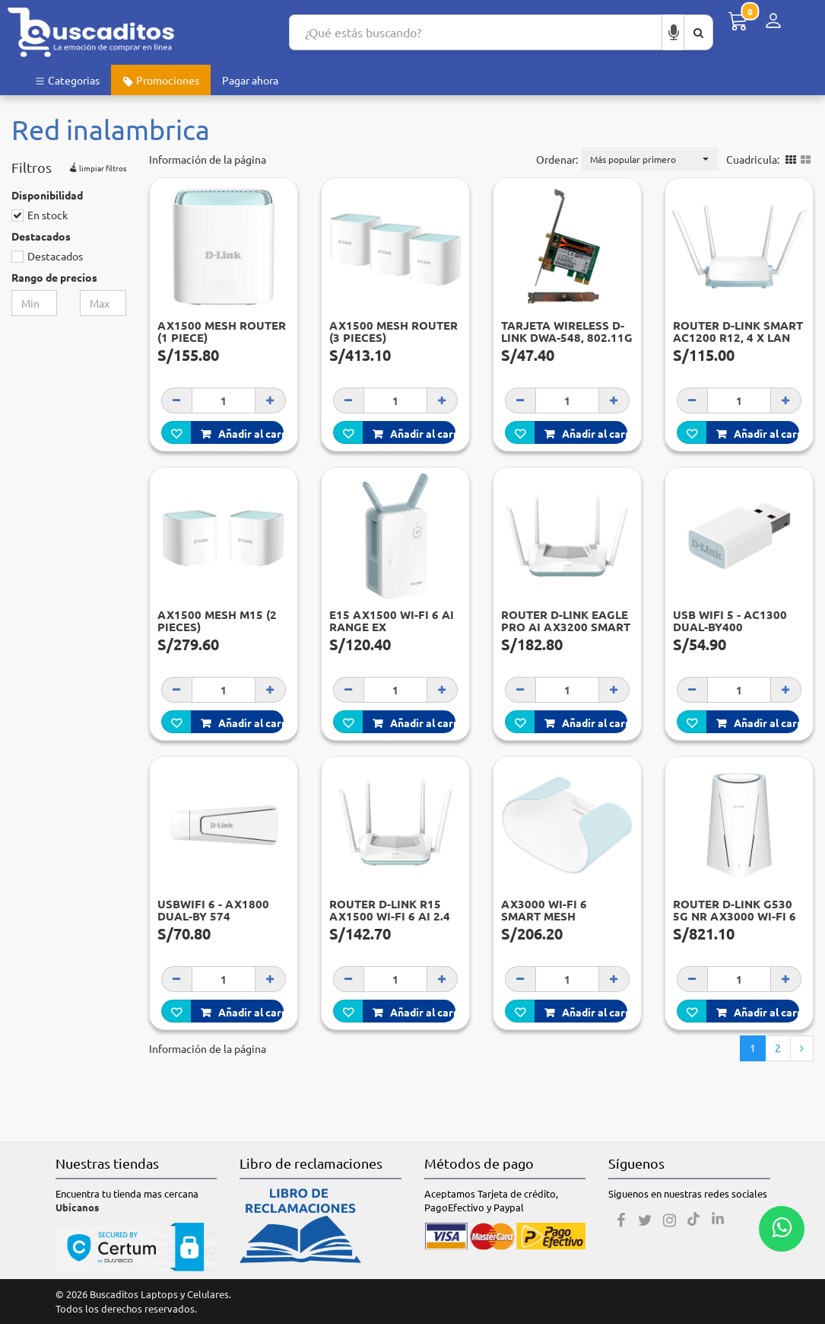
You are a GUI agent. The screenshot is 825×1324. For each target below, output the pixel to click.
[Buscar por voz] (673, 32)
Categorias (67, 80)
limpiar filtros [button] (96, 166)
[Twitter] (645, 1220)
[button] (650, 159)
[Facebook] (620, 1220)
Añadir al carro (242, 433)
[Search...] (475, 32)
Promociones (160, 80)
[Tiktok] (693, 1220)
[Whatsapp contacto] (781, 1229)
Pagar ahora (250, 80)
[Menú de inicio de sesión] (773, 21)
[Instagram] (669, 1220)
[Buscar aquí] (698, 32)
